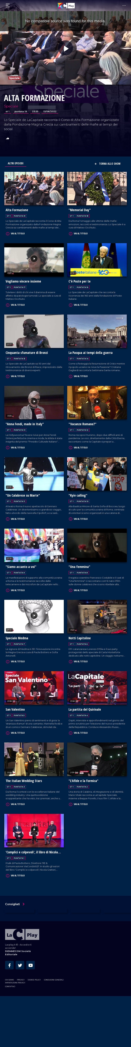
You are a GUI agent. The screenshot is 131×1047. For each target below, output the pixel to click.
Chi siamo (9, 977)
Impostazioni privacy (15, 979)
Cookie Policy (34, 977)
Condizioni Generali (54, 977)
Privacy (21, 977)
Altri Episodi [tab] (16, 163)
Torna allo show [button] (107, 164)
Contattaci (10, 983)
